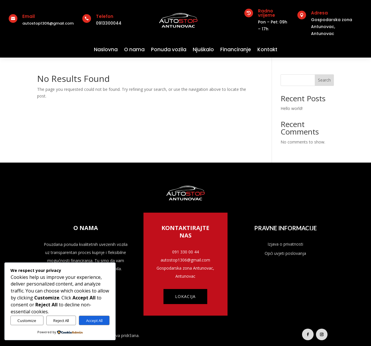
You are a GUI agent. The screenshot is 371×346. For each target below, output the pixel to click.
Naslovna (106, 49)
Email (28, 16)
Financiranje (235, 49)
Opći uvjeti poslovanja (285, 253)
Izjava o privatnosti (285, 244)
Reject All (61, 320)
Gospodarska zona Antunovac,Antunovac (331, 26)
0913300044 (108, 23)
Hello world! (292, 108)
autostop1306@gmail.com (48, 23)
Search (324, 80)
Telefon (104, 16)
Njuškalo (203, 49)
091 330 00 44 (185, 252)
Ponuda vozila (168, 49)
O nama (134, 49)
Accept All (94, 320)
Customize (26, 320)
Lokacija (185, 296)
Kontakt (267, 49)
